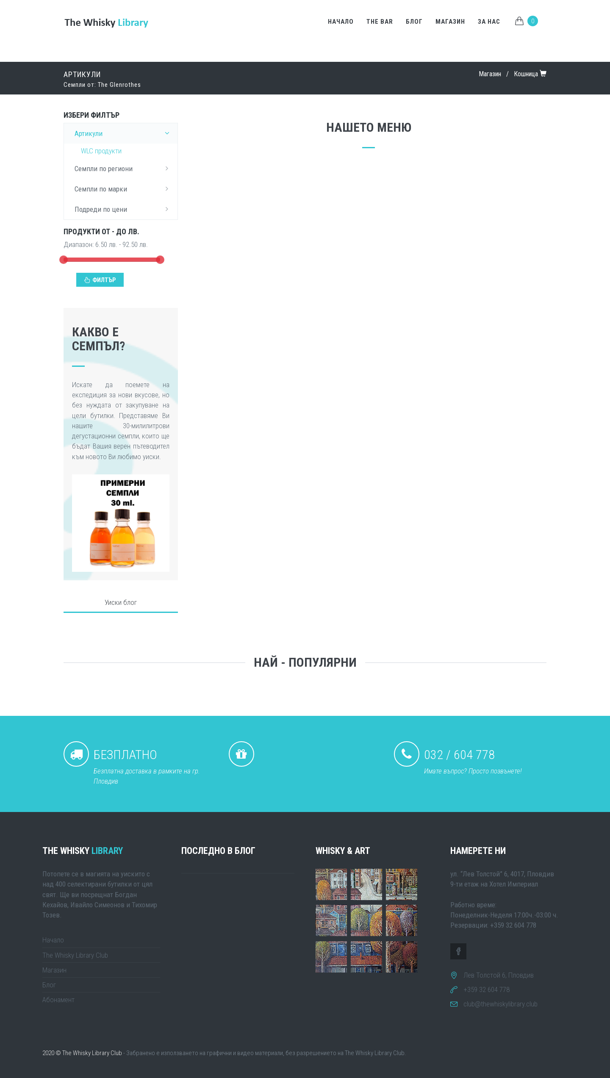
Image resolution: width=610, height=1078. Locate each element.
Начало (341, 21)
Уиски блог (121, 602)
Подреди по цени (124, 209)
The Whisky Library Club (75, 955)
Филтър (100, 280)
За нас (489, 21)
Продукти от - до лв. (101, 231)
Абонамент (58, 999)
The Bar (379, 21)
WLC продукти (101, 151)
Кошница (526, 74)
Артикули (124, 133)
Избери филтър (91, 115)
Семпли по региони (124, 168)
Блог (414, 21)
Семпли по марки (124, 188)
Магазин (450, 21)
